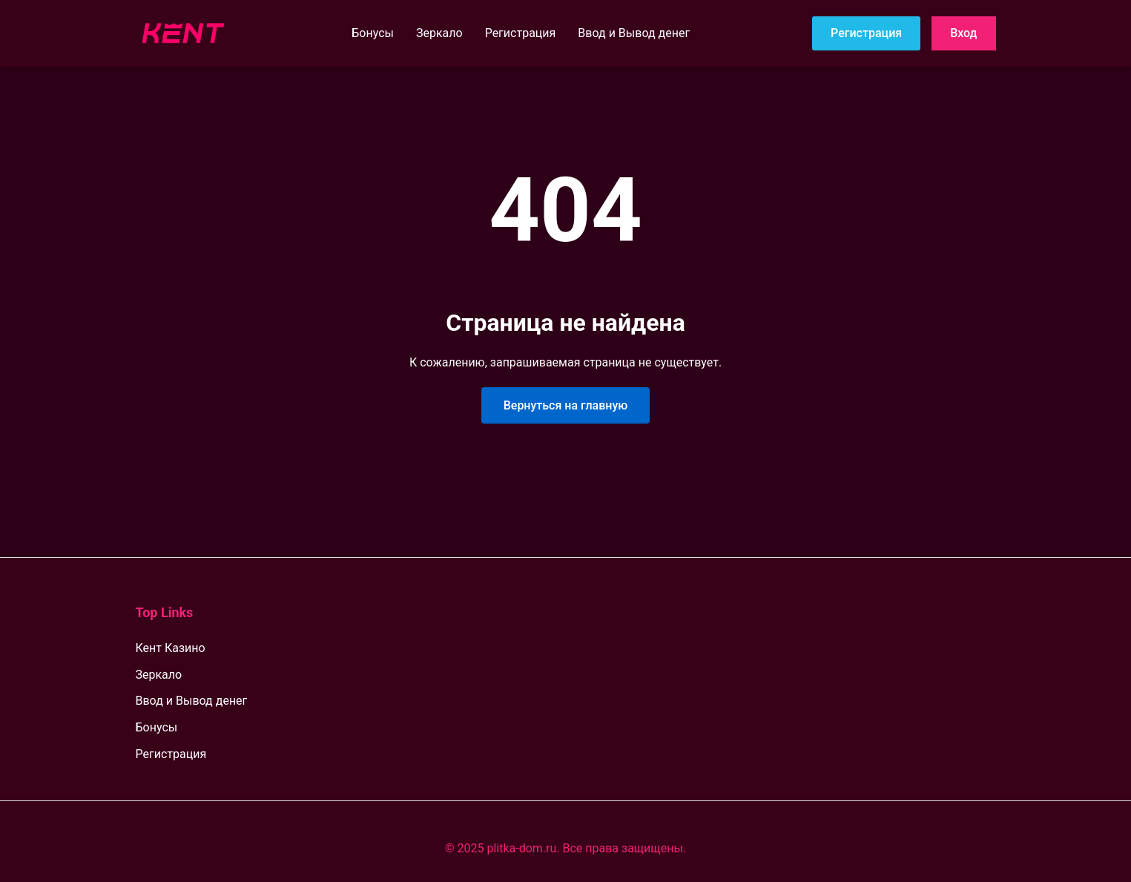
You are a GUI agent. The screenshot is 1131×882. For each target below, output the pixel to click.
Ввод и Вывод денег (634, 33)
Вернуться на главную (566, 405)
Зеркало (439, 33)
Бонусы (373, 33)
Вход (963, 33)
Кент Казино (170, 648)
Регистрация (520, 33)
